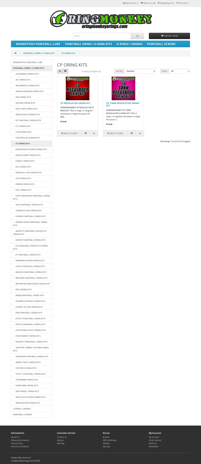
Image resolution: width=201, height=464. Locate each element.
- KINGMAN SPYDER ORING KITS (29, 260)
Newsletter (153, 446)
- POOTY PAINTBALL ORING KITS (29, 318)
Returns (60, 440)
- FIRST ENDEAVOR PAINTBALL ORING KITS (31, 197)
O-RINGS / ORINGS (129, 44)
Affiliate (106, 443)
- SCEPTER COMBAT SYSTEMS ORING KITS (31, 349)
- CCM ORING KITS (22, 132)
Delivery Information (20, 440)
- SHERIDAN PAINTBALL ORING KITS (30, 356)
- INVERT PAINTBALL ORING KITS (29, 240)
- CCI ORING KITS (21, 126)
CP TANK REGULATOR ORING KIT (122, 104)
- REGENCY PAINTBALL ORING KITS (30, 341)
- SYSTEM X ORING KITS (25, 368)
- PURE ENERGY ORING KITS (27, 336)
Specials (106, 446)
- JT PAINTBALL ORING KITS (26, 254)
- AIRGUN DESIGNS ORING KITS (28, 91)
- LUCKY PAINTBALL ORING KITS (29, 266)
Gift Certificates (110, 440)
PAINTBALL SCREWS (161, 44)
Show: (164, 71)
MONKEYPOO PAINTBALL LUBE (38, 44)
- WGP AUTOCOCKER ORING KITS (29, 397)
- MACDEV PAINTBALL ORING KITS (29, 272)
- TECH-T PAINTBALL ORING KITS (29, 374)
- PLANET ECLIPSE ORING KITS (28, 307)
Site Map (61, 443)
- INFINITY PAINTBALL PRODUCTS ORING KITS (29, 233)
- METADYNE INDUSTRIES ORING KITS (31, 283)
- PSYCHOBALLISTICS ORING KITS (29, 330)
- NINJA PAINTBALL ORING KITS (28, 295)
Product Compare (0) (91, 71)
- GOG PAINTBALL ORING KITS (28, 204)
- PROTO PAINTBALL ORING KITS (29, 324)
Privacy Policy (17, 443)
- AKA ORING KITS (22, 97)
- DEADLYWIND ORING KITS (26, 155)
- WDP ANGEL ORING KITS (26, 391)
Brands (106, 437)
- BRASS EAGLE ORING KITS (26, 114)
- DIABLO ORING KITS (24, 161)
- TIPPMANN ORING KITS (25, 379)
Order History (155, 440)
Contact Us (62, 437)
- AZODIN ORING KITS (24, 103)
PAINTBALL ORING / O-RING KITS (88, 44)
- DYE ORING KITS (22, 178)
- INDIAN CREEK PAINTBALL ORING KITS (30, 224)
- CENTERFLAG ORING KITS (26, 137)
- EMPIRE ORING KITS (23, 184)
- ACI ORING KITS (21, 79)
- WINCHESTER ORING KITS (26, 403)
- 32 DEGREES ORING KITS (25, 74)
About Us (15, 437)
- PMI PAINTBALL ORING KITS (27, 312)
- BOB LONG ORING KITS (25, 108)
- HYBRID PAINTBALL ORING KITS (29, 216)
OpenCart (26, 457)
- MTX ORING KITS (22, 289)
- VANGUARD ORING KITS (25, 385)
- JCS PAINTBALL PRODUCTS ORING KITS (30, 247)
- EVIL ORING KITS (22, 190)
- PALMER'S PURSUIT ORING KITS (29, 301)
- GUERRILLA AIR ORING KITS (27, 210)
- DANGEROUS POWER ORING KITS (30, 149)
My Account (154, 437)
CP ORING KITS (68, 53)
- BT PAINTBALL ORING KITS (27, 120)
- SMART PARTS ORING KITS (27, 362)
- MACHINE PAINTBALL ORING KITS (30, 278)
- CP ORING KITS (21, 143)
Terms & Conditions (20, 446)
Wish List (153, 443)
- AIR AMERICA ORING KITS (26, 85)
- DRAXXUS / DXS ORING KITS (27, 172)
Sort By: (119, 71)
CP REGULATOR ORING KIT (75, 103)
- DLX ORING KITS (22, 166)
